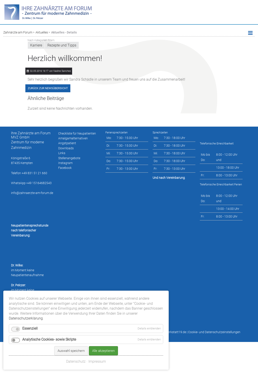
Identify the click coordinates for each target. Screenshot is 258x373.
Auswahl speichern (71, 335)
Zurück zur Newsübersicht (48, 88)
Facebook (65, 168)
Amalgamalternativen (73, 138)
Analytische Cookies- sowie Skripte (49, 323)
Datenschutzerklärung (26, 302)
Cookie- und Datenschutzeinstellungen (214, 332)
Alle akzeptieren (103, 335)
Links (61, 153)
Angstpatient (67, 143)
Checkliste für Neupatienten (77, 133)
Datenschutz (76, 345)
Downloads (66, 148)
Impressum (97, 345)
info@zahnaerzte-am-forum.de (32, 193)
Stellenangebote (69, 158)
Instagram (65, 163)
